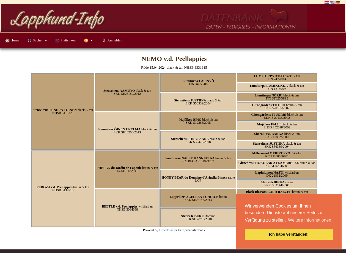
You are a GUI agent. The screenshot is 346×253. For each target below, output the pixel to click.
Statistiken (65, 40)
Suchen (37, 40)
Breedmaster (168, 230)
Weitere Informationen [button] (309, 220)
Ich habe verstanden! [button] (289, 234)
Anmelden (111, 40)
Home (12, 40)
